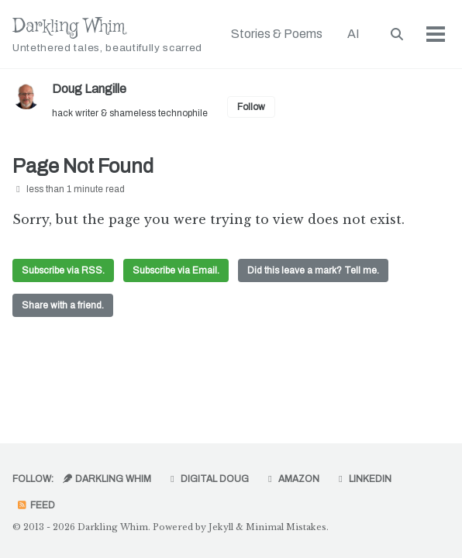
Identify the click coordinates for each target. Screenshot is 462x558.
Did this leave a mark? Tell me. (313, 270)
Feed (35, 505)
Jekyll (221, 527)
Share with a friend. (63, 305)
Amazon (291, 479)
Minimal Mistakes (286, 527)
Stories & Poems (276, 33)
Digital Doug (208, 479)
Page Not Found (82, 166)
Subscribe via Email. (176, 270)
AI (353, 33)
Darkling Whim (107, 35)
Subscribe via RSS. (63, 270)
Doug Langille (89, 88)
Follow (251, 107)
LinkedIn (363, 479)
